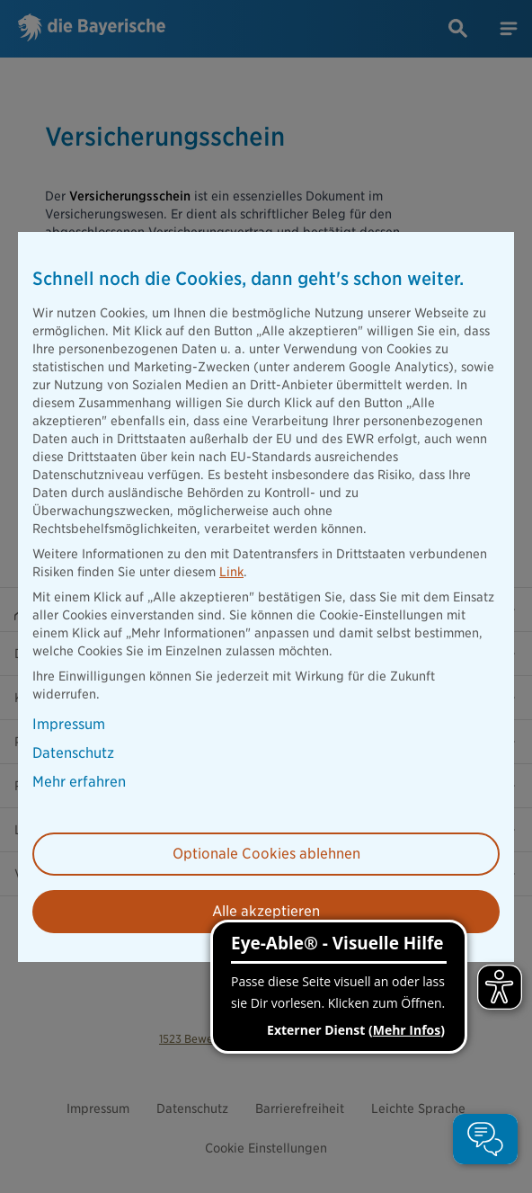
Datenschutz (73, 753)
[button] (485, 1139)
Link (231, 572)
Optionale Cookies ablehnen (266, 853)
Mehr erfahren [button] (79, 782)
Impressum (68, 724)
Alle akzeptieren (266, 911)
